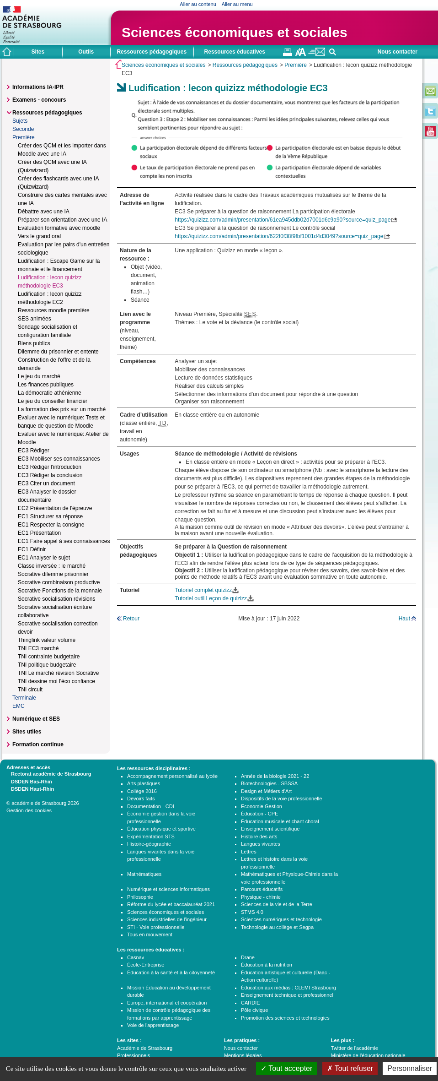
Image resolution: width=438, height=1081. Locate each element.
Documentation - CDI (150, 806)
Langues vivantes (260, 844)
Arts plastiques (143, 783)
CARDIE (250, 1002)
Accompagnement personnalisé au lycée (172, 776)
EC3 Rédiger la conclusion (50, 475)
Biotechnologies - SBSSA (269, 783)
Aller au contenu (198, 4)
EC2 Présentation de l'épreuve (55, 508)
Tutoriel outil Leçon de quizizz (211, 598)
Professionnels (133, 1055)
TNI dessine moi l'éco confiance (56, 681)
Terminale (24, 698)
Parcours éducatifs (262, 889)
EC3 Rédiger (33, 450)
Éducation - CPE (259, 813)
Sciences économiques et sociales (234, 32)
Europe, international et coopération (167, 1002)
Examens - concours (39, 100)
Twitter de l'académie (354, 1048)
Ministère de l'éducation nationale (368, 1055)
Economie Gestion (261, 806)
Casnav (135, 957)
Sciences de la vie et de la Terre (276, 904)
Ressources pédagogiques (245, 65)
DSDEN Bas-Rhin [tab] (29, 781)
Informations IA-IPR (38, 87)
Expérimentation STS (151, 836)
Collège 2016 (142, 791)
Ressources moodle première (54, 310)
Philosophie (140, 897)
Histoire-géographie (149, 844)
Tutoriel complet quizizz (203, 590)
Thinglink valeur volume (46, 640)
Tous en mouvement (149, 934)
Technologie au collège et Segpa (277, 927)
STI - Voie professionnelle (155, 927)
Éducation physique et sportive (161, 828)
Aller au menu (237, 4)
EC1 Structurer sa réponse (50, 516)
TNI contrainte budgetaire (49, 656)
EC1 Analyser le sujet (44, 557)
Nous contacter (397, 52)
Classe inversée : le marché (51, 566)
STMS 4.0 (252, 912)
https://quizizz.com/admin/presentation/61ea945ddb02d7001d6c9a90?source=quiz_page (282, 220)
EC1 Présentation (39, 533)
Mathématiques (144, 874)
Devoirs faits (141, 798)
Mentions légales (243, 1055)
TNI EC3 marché (38, 648)
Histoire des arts (259, 836)
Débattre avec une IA (43, 211)
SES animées (34, 318)
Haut (404, 618)
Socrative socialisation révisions (56, 599)
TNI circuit (30, 689)
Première (295, 65)
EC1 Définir (32, 549)
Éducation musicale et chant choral (280, 821)
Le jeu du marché (39, 376)
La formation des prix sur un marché (62, 409)
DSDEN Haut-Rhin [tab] (30, 788)
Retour (131, 618)
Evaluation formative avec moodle (59, 228)
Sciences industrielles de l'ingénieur (167, 919)
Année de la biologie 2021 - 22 (275, 776)
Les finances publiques (46, 384)
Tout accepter (286, 1068)
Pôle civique (254, 1010)
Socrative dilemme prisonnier (53, 574)
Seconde (23, 129)
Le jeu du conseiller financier (52, 401)
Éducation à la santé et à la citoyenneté (171, 972)
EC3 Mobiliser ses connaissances (59, 459)
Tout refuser (350, 1068)
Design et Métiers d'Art (266, 791)
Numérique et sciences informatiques (168, 889)
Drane (248, 957)
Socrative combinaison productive (59, 582)
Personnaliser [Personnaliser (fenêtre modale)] (409, 1068)
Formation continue (38, 744)
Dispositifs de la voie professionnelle (281, 798)
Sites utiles (26, 731)
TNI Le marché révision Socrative (58, 673)
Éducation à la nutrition (266, 964)
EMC (18, 706)
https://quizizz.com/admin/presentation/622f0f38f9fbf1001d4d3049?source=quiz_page (279, 236)
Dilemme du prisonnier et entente (58, 351)
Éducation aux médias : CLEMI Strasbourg (288, 987)
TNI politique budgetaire (47, 665)
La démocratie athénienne (49, 393)
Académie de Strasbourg (144, 1048)
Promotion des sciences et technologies (285, 1018)
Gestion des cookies (29, 810)
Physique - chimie (261, 897)
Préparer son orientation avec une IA (62, 220)
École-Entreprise (145, 964)
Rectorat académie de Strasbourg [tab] (48, 773)
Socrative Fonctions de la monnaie (60, 590)
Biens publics (34, 343)
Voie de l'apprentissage (153, 1025)
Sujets (19, 121)
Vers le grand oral (39, 236)
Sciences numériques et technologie (281, 919)
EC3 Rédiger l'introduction (49, 467)
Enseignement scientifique (270, 828)
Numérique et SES (36, 719)
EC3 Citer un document (46, 483)
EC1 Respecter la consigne (51, 524)
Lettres (248, 851)
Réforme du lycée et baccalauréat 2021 (171, 904)
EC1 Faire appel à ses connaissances (64, 541)
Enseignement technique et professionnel (287, 995)
